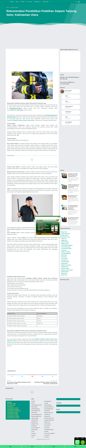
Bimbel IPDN (34, 406)
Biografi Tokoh (35, 423)
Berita (33, 403)
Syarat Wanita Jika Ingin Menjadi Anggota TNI (73, 218)
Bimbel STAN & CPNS (36, 416)
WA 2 (32, 446)
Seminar (34, 433)
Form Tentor (29, 1)
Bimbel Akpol (37, 1)
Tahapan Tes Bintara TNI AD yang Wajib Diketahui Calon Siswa (73, 186)
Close (59, 217)
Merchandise (35, 429)
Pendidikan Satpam (11, 370)
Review (46, 431)
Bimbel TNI (47, 422)
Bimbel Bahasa (48, 405)
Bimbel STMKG (35, 418)
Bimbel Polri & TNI (49, 412)
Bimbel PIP (47, 410)
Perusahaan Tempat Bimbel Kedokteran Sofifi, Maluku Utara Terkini (19, 383)
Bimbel (46, 403)
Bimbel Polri (45, 1)
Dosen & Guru (48, 423)
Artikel (17, 1)
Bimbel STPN (35, 420)
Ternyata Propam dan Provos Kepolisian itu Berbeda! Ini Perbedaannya (73, 207)
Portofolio (22, 1)
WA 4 (75, 446)
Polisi (33, 431)
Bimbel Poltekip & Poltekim (37, 414)
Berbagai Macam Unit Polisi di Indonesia (73, 196)
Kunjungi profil (67, 92)
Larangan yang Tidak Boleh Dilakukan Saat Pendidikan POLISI (72, 175)
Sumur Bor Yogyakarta (50, 433)
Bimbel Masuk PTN (36, 410)
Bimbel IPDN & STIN (49, 406)
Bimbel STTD (35, 422)
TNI (32, 437)
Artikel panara (48, 401)
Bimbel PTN (47, 414)
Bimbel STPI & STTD (49, 418)
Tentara (33, 435)
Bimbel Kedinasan (36, 408)
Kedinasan (34, 425)
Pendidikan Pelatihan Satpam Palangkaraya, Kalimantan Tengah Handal (45, 383)
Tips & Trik (47, 435)
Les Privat (47, 427)
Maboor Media (47, 439)
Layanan (12, 1)
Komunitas (47, 425)
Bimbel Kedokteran (49, 408)
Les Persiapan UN (35, 427)
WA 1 (11, 446)
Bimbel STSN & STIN (49, 420)
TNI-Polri (47, 437)
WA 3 (54, 446)
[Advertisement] (43, 37)
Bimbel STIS (47, 416)
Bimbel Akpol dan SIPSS (37, 405)
